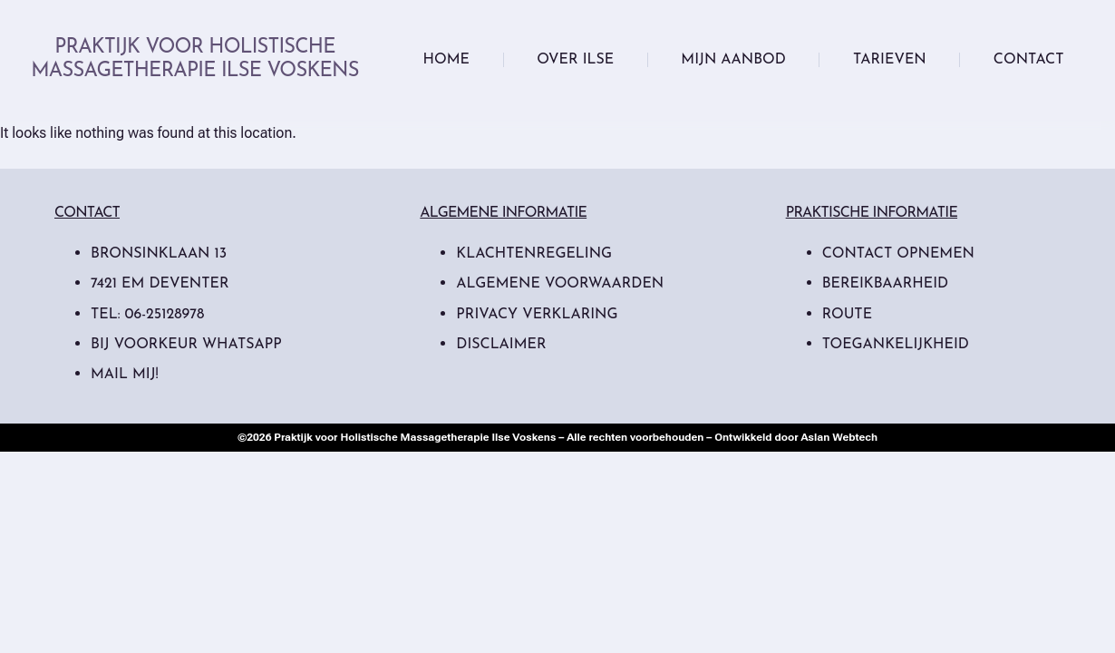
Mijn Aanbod (733, 60)
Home (446, 60)
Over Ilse (575, 60)
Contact (1029, 60)
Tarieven (889, 60)
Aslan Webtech (838, 437)
